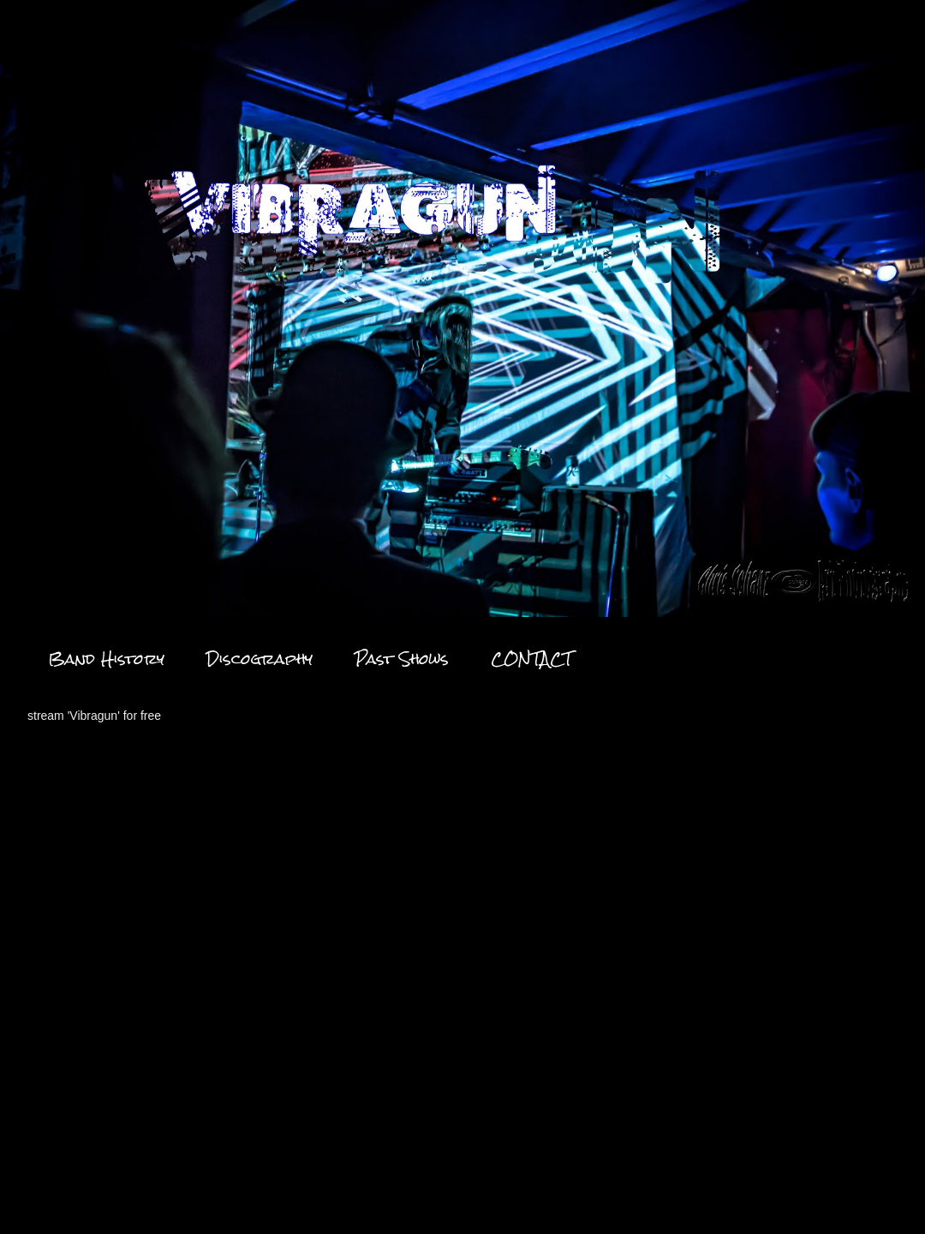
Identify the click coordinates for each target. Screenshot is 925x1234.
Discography (259, 658)
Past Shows (402, 658)
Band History (106, 658)
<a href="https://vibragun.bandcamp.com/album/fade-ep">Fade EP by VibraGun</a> (177, 937)
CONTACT (531, 658)
